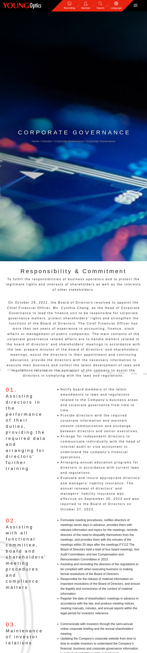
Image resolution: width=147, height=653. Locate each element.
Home (36, 141)
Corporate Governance (69, 141)
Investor (47, 141)
